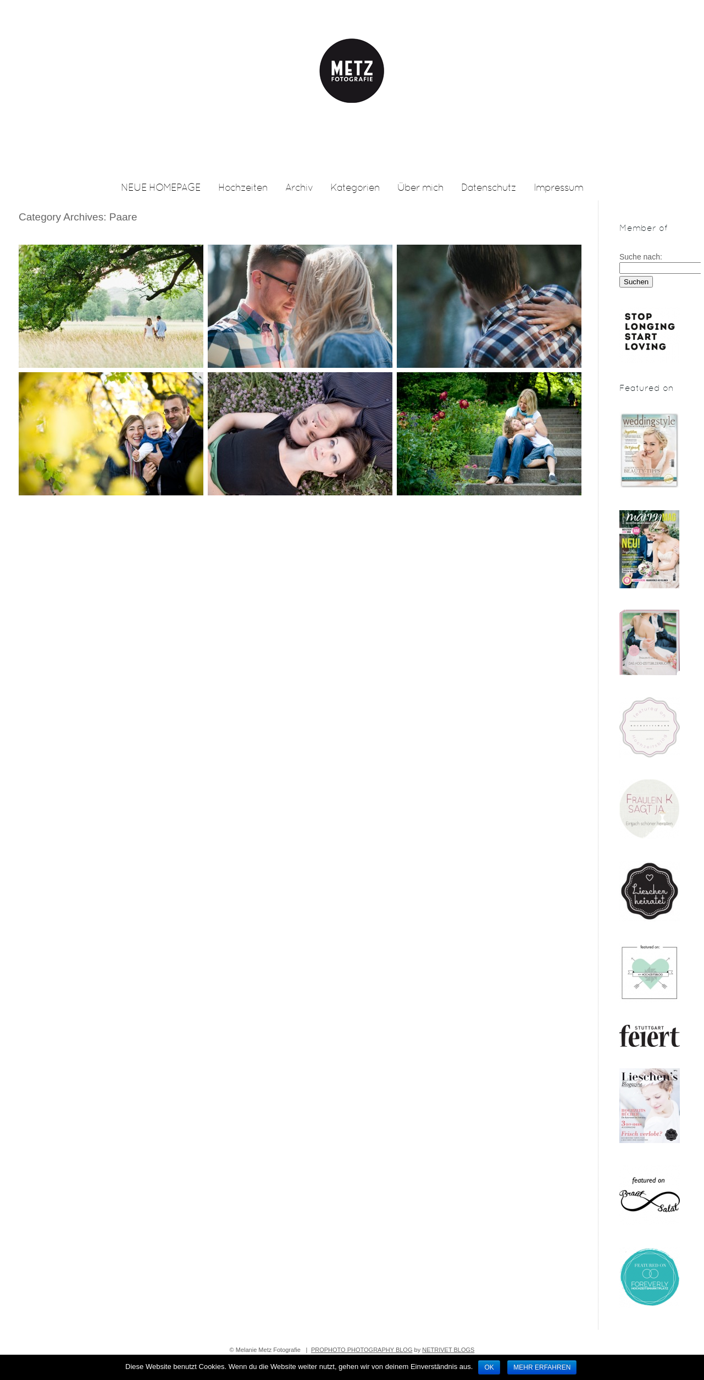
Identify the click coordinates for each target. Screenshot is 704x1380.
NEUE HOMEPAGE (161, 188)
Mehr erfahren (541, 1367)
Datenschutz (488, 188)
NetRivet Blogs (448, 1349)
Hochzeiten (243, 188)
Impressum (558, 188)
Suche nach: (640, 256)
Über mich (420, 188)
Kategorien (355, 188)
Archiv (299, 188)
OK (489, 1367)
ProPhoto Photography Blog (362, 1349)
